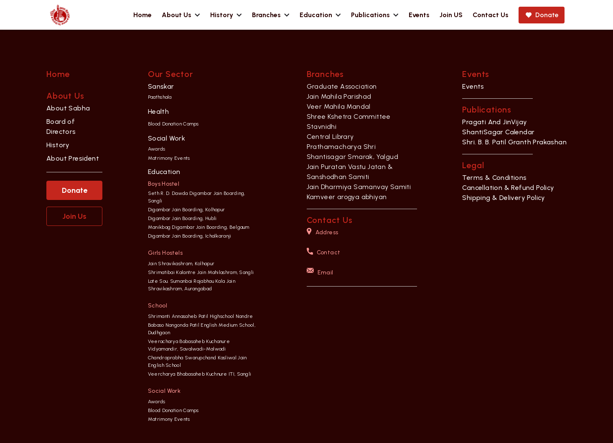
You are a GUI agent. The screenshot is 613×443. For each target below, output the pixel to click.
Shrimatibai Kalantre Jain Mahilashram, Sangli (201, 272)
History (58, 145)
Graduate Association (342, 86)
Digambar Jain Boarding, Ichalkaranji (189, 236)
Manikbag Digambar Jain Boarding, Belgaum (198, 227)
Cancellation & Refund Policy (508, 188)
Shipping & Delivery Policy (503, 198)
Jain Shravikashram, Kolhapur (181, 263)
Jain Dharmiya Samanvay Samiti (359, 187)
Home (58, 74)
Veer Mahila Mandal (339, 106)
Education (164, 172)
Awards (156, 149)
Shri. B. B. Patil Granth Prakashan (514, 142)
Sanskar (161, 86)
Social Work (166, 138)
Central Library (330, 137)
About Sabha (68, 108)
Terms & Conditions (494, 178)
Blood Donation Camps (173, 124)
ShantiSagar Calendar (498, 132)
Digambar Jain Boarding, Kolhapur (186, 210)
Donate (74, 190)
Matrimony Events (169, 158)
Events (473, 86)
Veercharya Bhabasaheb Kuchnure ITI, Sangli (200, 374)
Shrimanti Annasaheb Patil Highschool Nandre (200, 316)
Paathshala (160, 97)
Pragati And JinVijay (494, 122)
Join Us (74, 216)
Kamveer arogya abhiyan (347, 197)
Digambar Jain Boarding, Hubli (182, 218)
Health (158, 111)
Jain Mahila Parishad (339, 96)
